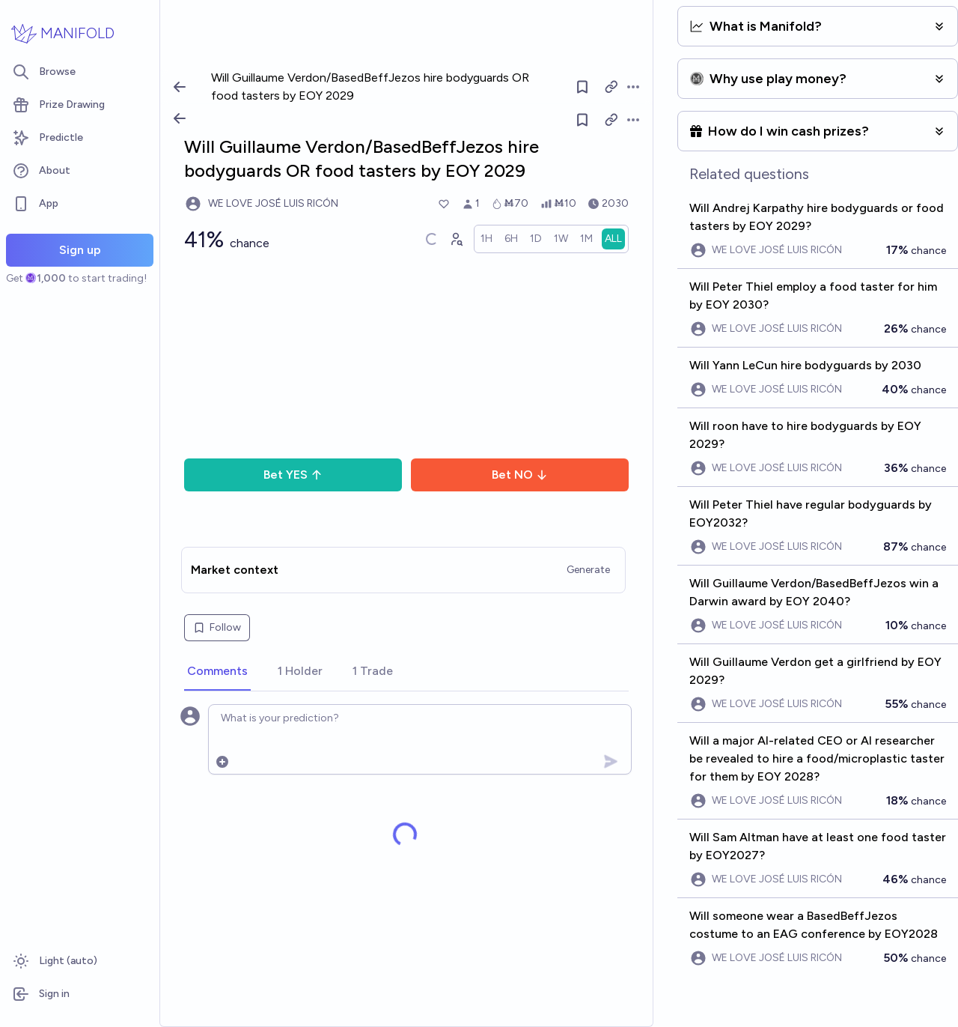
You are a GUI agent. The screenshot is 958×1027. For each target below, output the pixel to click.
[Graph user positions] (456, 239)
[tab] (217, 672)
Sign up (80, 250)
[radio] (486, 238)
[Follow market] (583, 120)
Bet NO (520, 474)
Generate (588, 569)
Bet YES (293, 474)
